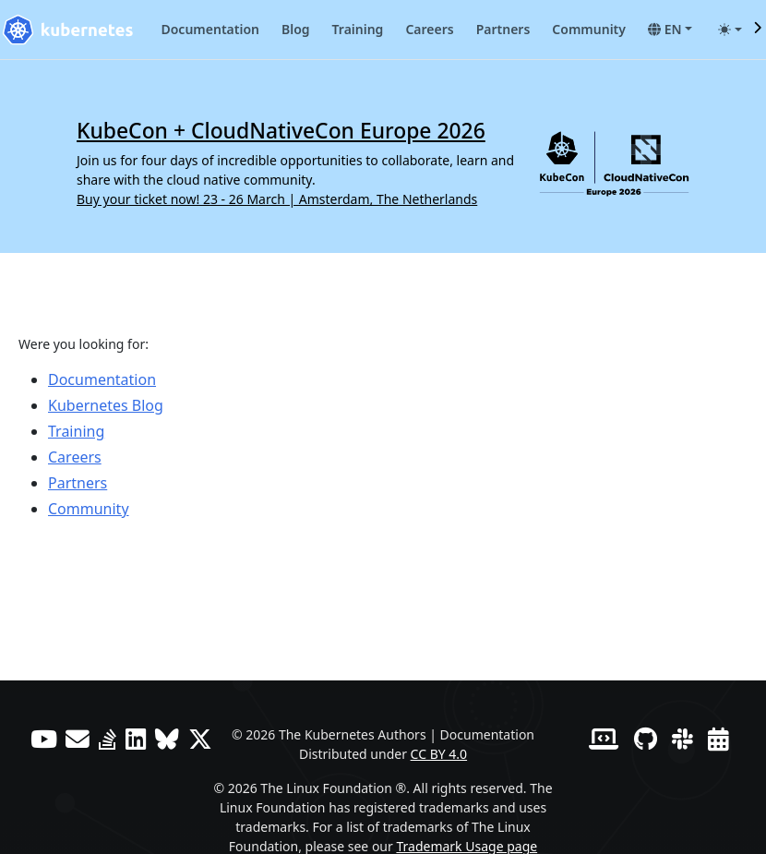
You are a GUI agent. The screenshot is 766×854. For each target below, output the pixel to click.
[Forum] (78, 738)
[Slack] (682, 738)
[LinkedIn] (136, 738)
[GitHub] (645, 738)
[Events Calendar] (718, 738)
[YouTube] (43, 738)
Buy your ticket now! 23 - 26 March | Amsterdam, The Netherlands (277, 199)
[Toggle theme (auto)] (730, 29)
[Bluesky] (167, 738)
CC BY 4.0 (439, 754)
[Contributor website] (603, 738)
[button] (670, 29)
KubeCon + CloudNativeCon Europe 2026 (281, 130)
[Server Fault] (107, 738)
